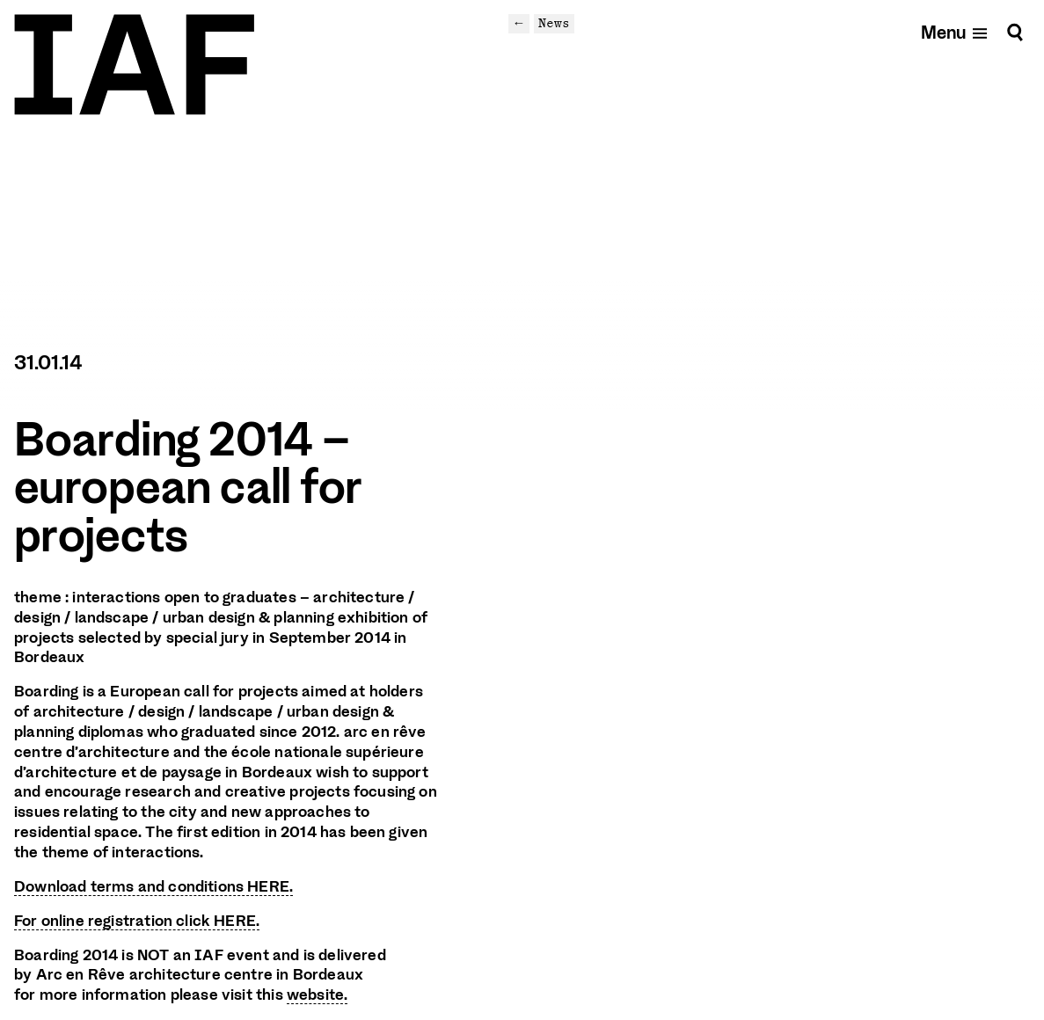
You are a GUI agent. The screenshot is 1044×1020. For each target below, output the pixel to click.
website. (317, 995)
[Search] (1015, 32)
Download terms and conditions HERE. (153, 886)
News (554, 23)
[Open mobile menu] (954, 32)
